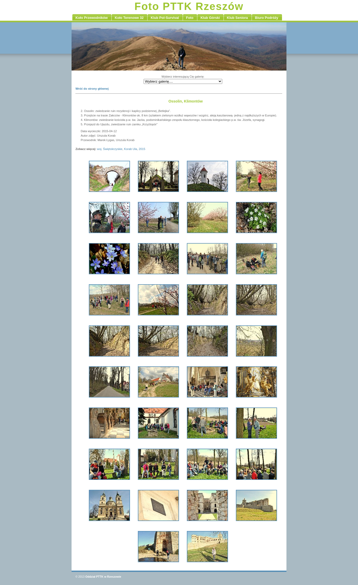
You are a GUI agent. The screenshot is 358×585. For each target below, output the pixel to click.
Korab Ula (130, 149)
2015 (142, 149)
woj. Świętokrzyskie (109, 149)
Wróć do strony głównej (92, 88)
